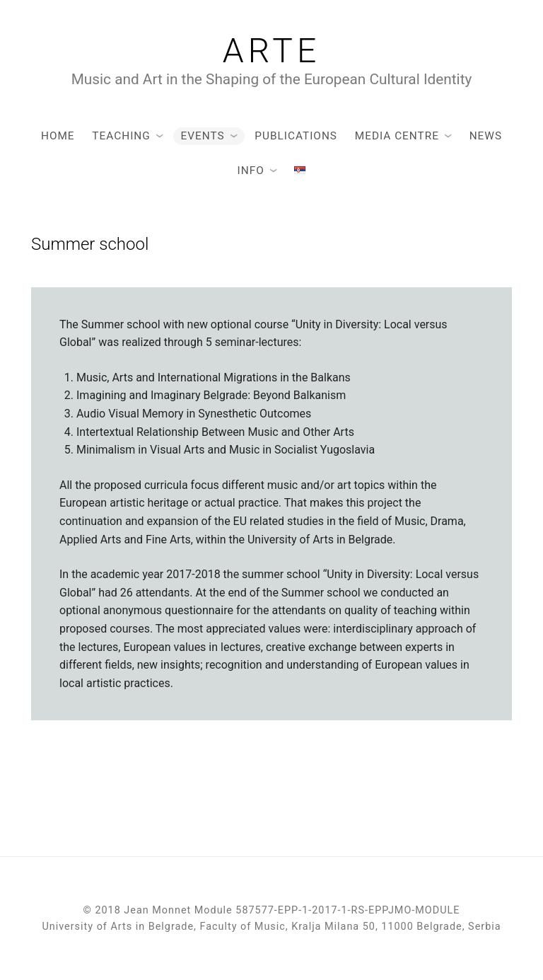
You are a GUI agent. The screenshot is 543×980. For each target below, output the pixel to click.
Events (202, 135)
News (485, 135)
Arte (272, 51)
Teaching (121, 135)
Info (251, 170)
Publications (296, 135)
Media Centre (397, 135)
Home (58, 135)
